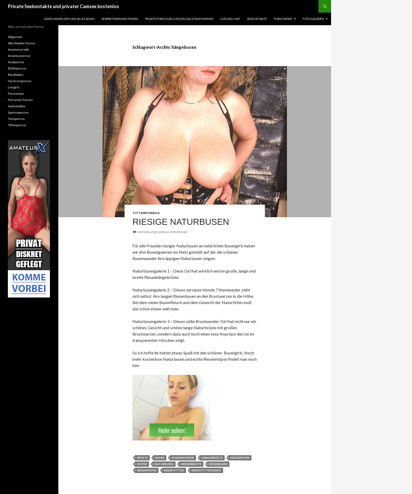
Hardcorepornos (20, 81)
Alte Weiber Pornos (21, 43)
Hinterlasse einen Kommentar (162, 232)
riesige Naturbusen (180, 222)
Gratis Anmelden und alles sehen (69, 18)
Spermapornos (18, 112)
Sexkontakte (257, 18)
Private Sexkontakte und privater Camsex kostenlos (63, 6)
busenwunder (183, 457)
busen (159, 457)
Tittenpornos (145, 213)
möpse (142, 464)
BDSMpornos (17, 68)
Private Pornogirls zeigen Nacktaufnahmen (179, 18)
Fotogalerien (313, 18)
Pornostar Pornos (20, 100)
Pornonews (283, 18)
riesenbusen (218, 464)
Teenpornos (16, 119)
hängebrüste (212, 457)
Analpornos (16, 62)
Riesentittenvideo (206, 470)
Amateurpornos (19, 56)
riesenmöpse (147, 470)
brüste (142, 457)
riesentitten (174, 470)
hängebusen (240, 457)
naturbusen (164, 464)
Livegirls (14, 87)
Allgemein (15, 37)
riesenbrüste (191, 464)
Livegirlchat (230, 18)
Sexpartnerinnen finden (119, 18)
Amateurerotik (18, 49)
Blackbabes (16, 75)
